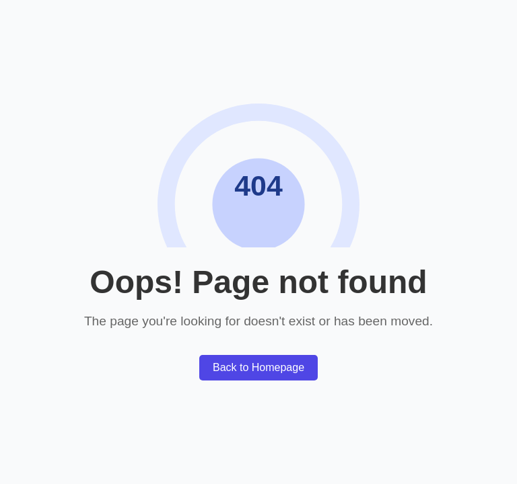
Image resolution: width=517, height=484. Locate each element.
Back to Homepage (258, 367)
